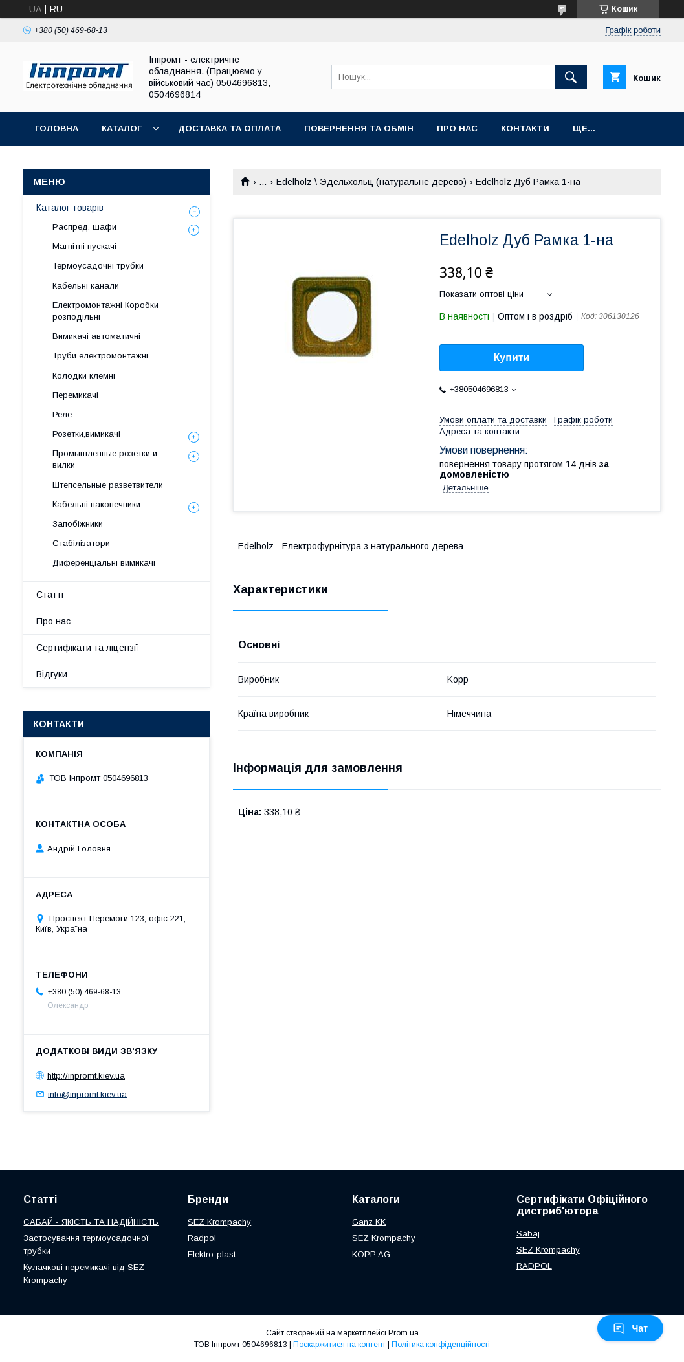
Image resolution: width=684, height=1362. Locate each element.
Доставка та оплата (229, 128)
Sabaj (528, 1233)
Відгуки (51, 674)
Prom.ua (403, 1332)
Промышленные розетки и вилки (104, 459)
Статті (49, 594)
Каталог (122, 128)
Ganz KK (369, 1222)
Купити (512, 357)
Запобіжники (77, 524)
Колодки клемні (83, 375)
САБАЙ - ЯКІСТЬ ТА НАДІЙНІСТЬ (91, 1222)
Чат (630, 1328)
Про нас (457, 128)
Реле (62, 414)
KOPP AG (371, 1254)
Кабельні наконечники (96, 504)
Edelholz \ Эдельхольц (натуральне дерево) (371, 182)
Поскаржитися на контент (339, 1344)
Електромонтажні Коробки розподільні (105, 311)
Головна (56, 128)
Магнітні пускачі (84, 246)
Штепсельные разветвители (107, 485)
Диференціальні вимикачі (103, 562)
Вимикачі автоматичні (96, 336)
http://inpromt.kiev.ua (86, 1076)
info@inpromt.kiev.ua (87, 1094)
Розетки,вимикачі (86, 434)
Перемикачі (75, 395)
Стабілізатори (81, 543)
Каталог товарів (70, 208)
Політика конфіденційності (441, 1344)
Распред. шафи (84, 227)
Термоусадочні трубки (98, 265)
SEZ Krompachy (219, 1222)
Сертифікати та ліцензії (87, 648)
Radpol (202, 1238)
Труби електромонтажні (100, 355)
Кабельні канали (85, 286)
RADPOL (534, 1266)
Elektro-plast (212, 1254)
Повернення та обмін (359, 128)
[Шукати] (571, 77)
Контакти (525, 128)
